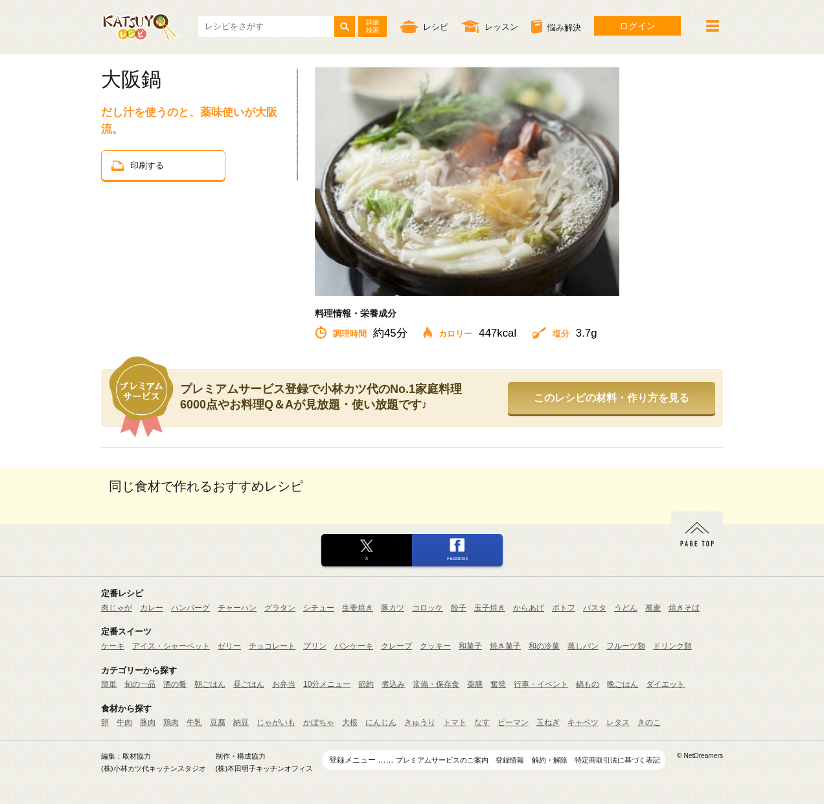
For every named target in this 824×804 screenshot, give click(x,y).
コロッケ (427, 607)
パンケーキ (353, 646)
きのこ (649, 722)
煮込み (393, 684)
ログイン (637, 26)
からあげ (528, 607)
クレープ (396, 646)
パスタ (594, 607)
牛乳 (194, 722)
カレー (151, 607)
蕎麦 (653, 607)
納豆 (241, 722)
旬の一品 (139, 684)
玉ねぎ (548, 722)
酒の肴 (175, 684)
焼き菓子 (505, 646)
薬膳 (475, 684)
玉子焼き (489, 607)
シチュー (318, 607)
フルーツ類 (625, 646)
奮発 (498, 684)
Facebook (457, 558)
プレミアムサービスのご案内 (442, 760)
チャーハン (237, 607)
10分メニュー (326, 684)
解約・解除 (549, 760)
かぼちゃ (318, 722)
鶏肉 (171, 722)
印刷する (137, 166)
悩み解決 (556, 26)
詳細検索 (372, 26)
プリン (314, 646)
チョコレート (272, 646)
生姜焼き (357, 607)
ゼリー (229, 646)
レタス (618, 722)
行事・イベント (541, 684)
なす (482, 722)
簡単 (109, 684)
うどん (625, 607)
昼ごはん (248, 684)
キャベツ (583, 722)
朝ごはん (209, 684)
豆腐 (217, 722)
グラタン (279, 607)
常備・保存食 (436, 684)
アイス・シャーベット (171, 646)
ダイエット (665, 684)
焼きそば (684, 607)
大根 (350, 722)
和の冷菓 (544, 646)
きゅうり (419, 722)
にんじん (380, 722)
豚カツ (392, 607)
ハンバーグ (190, 607)
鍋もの (587, 684)
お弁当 (283, 684)
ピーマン (513, 722)
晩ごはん (622, 684)
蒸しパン (583, 646)
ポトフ (563, 607)
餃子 (458, 607)
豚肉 (147, 722)
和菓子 (470, 646)
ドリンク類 (672, 646)
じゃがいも (276, 722)
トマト (454, 722)
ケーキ (112, 646)
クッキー (435, 646)
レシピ (424, 26)
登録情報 (510, 760)
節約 (366, 684)
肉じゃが (116, 607)
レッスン (489, 26)
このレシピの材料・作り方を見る (611, 397)
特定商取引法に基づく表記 (617, 760)
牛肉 (124, 722)
